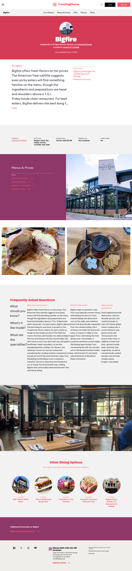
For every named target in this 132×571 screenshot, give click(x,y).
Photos (84, 12)
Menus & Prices (63, 12)
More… (15, 108)
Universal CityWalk (71, 47)
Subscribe (124, 4)
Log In (110, 4)
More (92, 12)
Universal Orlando (84, 44)
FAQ (75, 12)
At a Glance (49, 12)
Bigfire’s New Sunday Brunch (24, 531)
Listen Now (62, 563)
